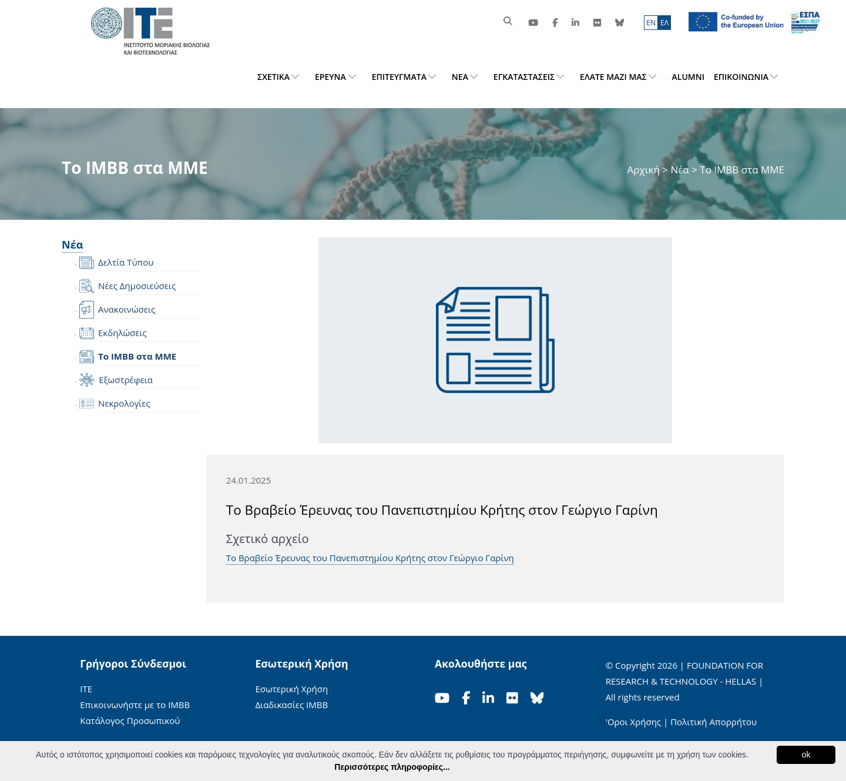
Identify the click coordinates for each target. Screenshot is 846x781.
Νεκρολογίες (124, 403)
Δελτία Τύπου (125, 262)
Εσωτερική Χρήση (291, 689)
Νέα (679, 169)
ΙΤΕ (86, 689)
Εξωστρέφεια (126, 380)
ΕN (651, 23)
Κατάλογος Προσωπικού (130, 720)
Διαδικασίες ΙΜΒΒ (291, 704)
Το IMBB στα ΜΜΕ (137, 356)
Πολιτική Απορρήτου (713, 722)
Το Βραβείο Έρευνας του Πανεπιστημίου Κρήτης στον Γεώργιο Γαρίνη (370, 558)
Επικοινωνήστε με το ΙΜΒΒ (135, 704)
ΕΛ (664, 23)
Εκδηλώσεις (122, 332)
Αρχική (645, 169)
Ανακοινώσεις (126, 309)
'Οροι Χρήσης (633, 722)
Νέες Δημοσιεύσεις (137, 285)
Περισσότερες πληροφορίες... (391, 767)
